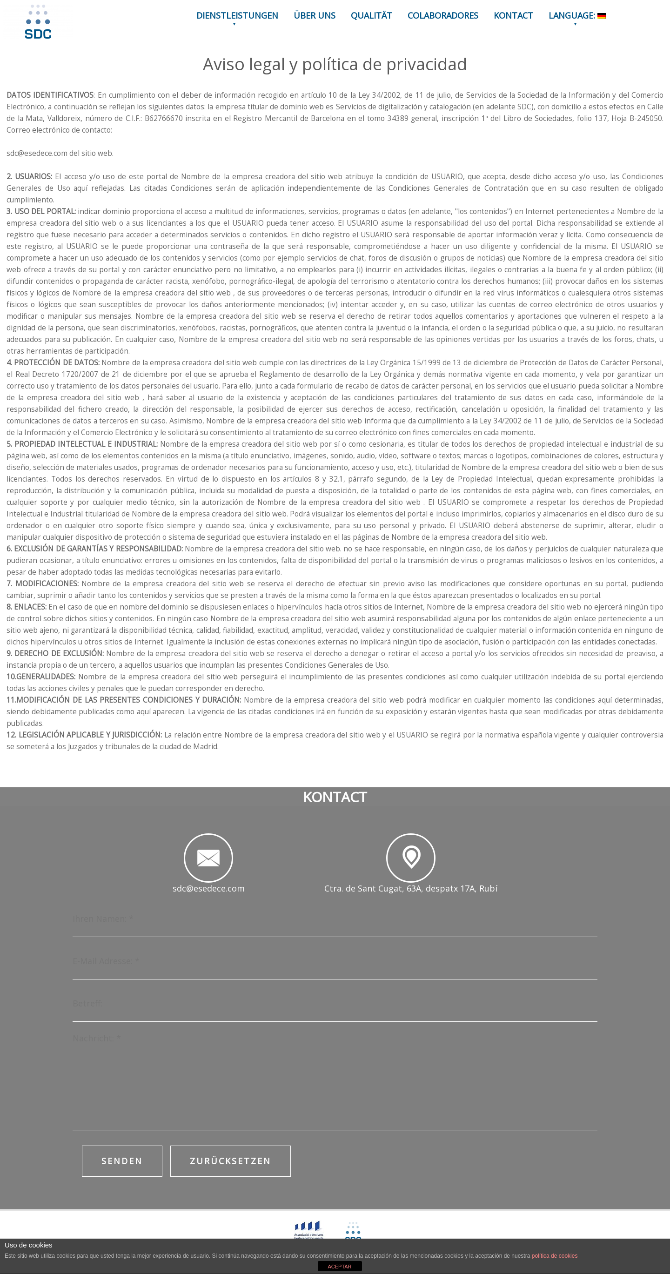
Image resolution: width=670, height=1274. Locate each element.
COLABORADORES (443, 15)
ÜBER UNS (314, 15)
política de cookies (555, 1256)
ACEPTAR (339, 1266)
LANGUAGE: (577, 15)
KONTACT (513, 15)
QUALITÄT (371, 15)
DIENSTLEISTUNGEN (237, 15)
